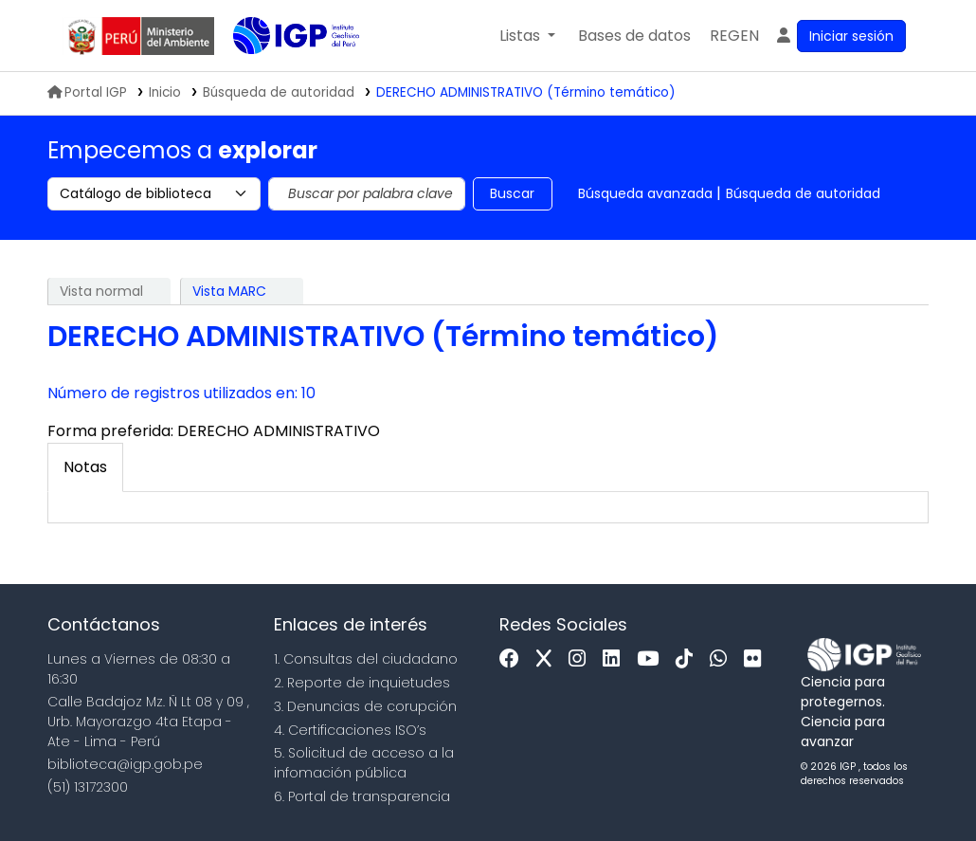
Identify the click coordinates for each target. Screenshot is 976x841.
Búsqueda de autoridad (803, 193)
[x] (548, 659)
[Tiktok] (689, 659)
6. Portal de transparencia (362, 796)
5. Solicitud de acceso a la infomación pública (364, 762)
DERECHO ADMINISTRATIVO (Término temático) (526, 92)
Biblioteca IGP (280, 74)
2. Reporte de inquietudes (362, 682)
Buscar (512, 193)
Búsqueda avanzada (645, 193)
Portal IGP (87, 92)
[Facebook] (514, 659)
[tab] (85, 467)
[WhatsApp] (723, 659)
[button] (527, 36)
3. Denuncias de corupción (365, 706)
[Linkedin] (616, 659)
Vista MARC (229, 291)
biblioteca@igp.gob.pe (125, 764)
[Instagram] (582, 659)
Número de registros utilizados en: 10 (181, 393)
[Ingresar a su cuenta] (840, 36)
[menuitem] (734, 36)
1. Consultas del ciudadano (366, 658)
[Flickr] (757, 659)
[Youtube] (652, 659)
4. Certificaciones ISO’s (350, 730)
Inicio (165, 92)
